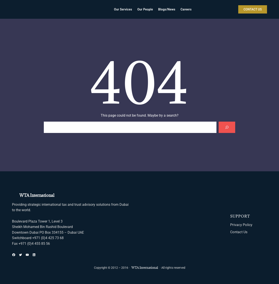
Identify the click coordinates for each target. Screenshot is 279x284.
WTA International (36, 195)
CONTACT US (252, 9)
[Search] (227, 127)
